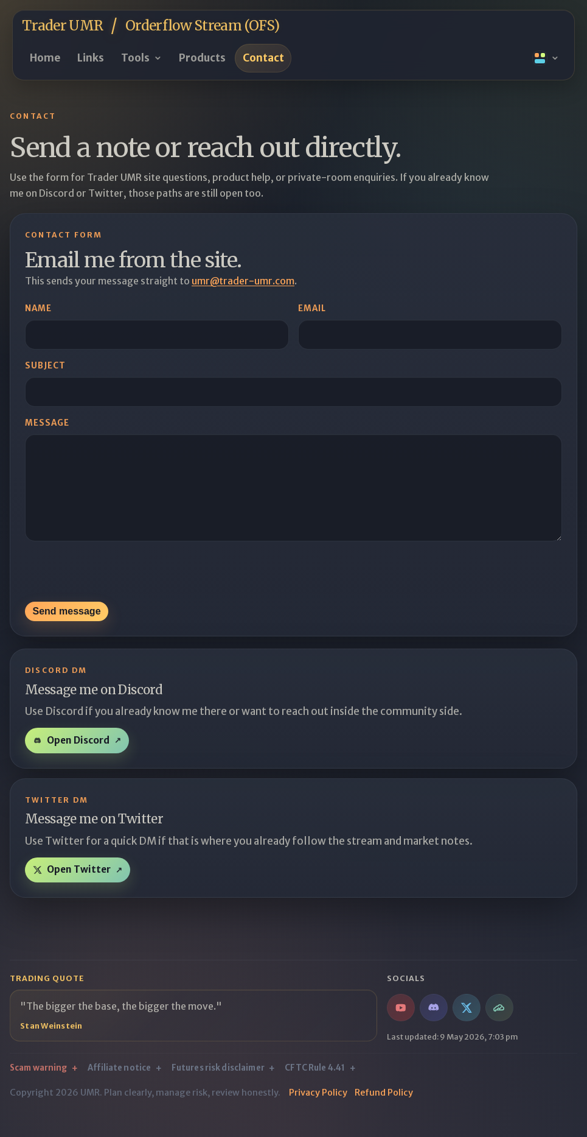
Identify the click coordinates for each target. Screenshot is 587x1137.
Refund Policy (384, 1111)
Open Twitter (79, 888)
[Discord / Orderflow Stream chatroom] (433, 1026)
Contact (263, 58)
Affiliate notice (119, 1087)
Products (202, 58)
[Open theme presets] (546, 58)
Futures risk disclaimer (218, 1087)
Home (45, 58)
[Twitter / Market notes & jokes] (466, 1026)
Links (90, 58)
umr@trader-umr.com (243, 281)
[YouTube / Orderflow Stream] (400, 1026)
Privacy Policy (318, 1111)
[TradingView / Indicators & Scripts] (499, 1026)
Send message (66, 630)
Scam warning (39, 1087)
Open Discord (78, 759)
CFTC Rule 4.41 (315, 1087)
